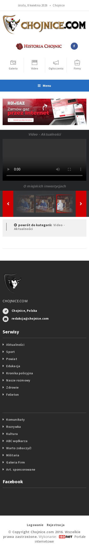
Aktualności (15, 344)
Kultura (12, 434)
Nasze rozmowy (18, 380)
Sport (10, 352)
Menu (44, 85)
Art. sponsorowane (20, 469)
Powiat (11, 359)
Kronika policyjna (19, 373)
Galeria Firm (15, 462)
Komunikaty (15, 419)
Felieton (12, 394)
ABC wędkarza (17, 441)
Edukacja (13, 366)
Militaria (12, 455)
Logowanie (35, 525)
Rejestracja (56, 525)
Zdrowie (12, 387)
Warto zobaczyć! (18, 448)
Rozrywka (13, 426)
